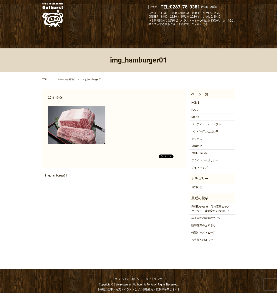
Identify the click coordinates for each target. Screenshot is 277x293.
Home (56, 35)
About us (80, 35)
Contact (219, 35)
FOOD (194, 105)
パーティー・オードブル (206, 119)
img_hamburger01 (56, 171)
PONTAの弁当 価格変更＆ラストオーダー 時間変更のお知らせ (211, 204)
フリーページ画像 (64, 75)
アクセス (196, 134)
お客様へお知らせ (202, 235)
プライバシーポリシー (204, 155)
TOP (44, 75)
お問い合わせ (199, 148)
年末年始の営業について (206, 213)
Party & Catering (146, 35)
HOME (195, 98)
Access (195, 35)
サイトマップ (199, 163)
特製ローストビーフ (203, 228)
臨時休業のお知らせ (203, 220)
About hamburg (171, 35)
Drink (124, 35)
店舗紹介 (196, 141)
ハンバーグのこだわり (204, 127)
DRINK (195, 112)
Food (103, 35)
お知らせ (196, 182)
